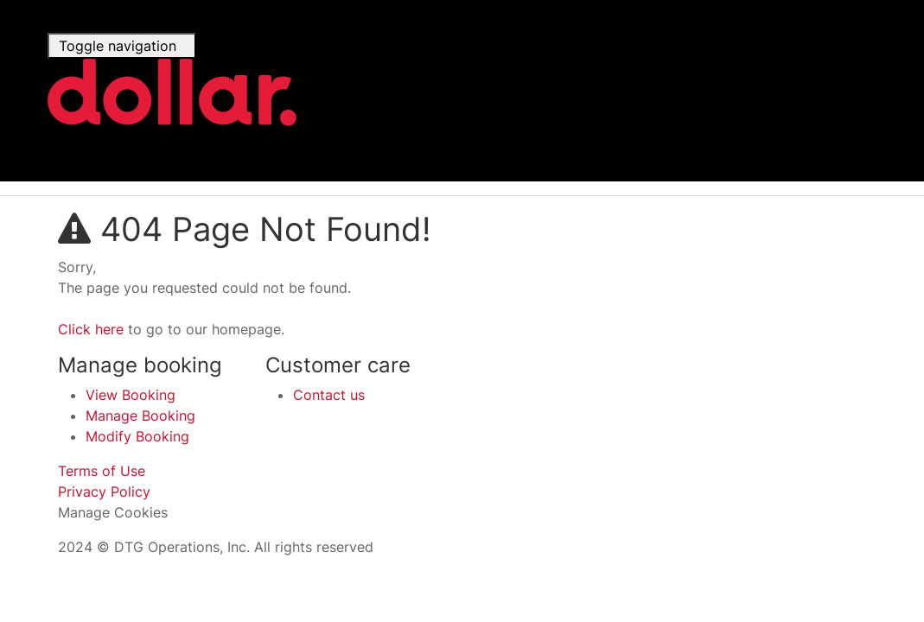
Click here (91, 329)
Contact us (329, 394)
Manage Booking (140, 415)
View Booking (130, 394)
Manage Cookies (113, 512)
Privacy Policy (104, 491)
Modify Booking (137, 436)
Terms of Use (101, 470)
